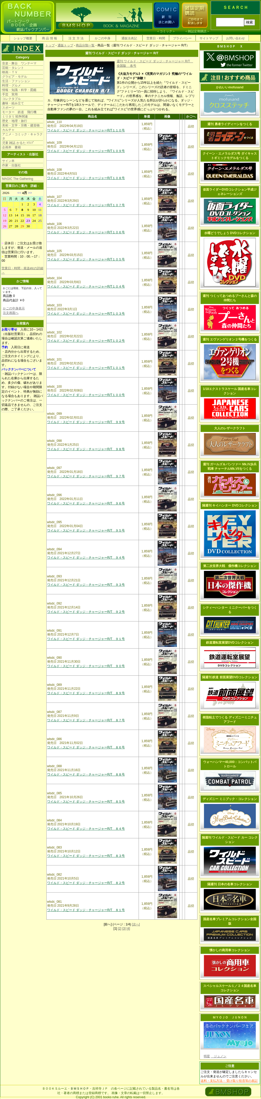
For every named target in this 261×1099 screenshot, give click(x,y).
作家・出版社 (11, 165)
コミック (166, 31)
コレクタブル (11, 99)
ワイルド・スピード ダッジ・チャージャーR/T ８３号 (86, 856)
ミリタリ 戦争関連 (15, 116)
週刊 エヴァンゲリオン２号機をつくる (230, 339)
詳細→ (35, 186)
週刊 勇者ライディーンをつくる (229, 124)
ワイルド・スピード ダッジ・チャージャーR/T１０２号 (86, 341)
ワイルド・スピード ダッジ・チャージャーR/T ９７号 (86, 476)
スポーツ (8, 107)
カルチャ (8, 130)
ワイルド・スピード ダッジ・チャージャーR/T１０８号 (86, 178)
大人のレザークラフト (229, 428)
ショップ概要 (23, 38)
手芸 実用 (10, 94)
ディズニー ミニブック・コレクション (230, 799)
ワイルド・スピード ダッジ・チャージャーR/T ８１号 (86, 910)
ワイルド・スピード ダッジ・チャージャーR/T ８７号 (86, 720)
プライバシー (182, 38)
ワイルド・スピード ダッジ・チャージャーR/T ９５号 (86, 530)
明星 (207, 1056)
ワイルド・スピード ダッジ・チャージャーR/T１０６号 (86, 232)
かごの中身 (102, 38)
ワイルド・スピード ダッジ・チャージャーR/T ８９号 (86, 693)
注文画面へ (10, 313)
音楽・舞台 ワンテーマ (19, 63)
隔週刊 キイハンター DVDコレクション (229, 505)
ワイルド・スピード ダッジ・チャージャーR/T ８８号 (86, 774)
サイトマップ (209, 38)
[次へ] (136, 924)
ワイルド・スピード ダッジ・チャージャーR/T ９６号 (86, 503)
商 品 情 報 (49, 38)
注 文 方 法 (76, 38)
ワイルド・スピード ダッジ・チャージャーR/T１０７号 (86, 205)
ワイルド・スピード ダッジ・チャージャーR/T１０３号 (86, 313)
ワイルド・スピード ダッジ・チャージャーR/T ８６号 (86, 747)
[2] (119, 928)
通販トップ (65, 45)
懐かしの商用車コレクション (229, 950)
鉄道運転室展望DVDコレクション (229, 642)
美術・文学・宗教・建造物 (21, 125)
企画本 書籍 (11, 147)
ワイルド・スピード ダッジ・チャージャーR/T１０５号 (86, 259)
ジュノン (218, 1056)
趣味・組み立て (13, 103)
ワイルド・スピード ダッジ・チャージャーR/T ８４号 (86, 829)
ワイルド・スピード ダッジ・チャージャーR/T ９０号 (86, 666)
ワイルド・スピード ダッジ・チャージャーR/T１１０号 (86, 130)
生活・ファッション (16, 81)
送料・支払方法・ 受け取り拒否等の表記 (229, 1081)
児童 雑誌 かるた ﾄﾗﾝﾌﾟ (18, 143)
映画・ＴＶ (10, 72)
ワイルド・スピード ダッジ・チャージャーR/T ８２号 (86, 883)
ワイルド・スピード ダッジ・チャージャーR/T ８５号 (86, 801)
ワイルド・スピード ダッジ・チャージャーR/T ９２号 (86, 612)
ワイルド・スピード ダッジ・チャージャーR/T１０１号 (86, 368)
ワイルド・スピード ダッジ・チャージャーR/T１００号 (86, 395)
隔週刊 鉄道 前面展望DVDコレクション (229, 677)
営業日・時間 (155, 38)
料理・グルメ (11, 85)
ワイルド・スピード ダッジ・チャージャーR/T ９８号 (86, 449)
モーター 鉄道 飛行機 (19, 112)
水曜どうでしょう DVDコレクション (230, 233)
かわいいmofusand (229, 87)
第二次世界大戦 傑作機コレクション (229, 566)
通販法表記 (129, 38)
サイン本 (8, 161)
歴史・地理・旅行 (14, 121)
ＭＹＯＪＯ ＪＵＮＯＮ (230, 1017)
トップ (50, 45)
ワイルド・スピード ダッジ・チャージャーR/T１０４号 (86, 286)
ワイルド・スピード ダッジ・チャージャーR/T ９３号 (86, 585)
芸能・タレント (13, 68)
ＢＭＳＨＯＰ (79, 1088)
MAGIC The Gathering (17, 179)
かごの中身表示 (14, 308)
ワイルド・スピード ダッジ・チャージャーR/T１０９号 (86, 151)
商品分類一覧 (85, 45)
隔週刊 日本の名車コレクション (229, 884)
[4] (128, 928)
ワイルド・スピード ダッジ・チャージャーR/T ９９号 (86, 422)
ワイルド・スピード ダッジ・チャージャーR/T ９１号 (86, 639)
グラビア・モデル (14, 76)
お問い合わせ (235, 38)
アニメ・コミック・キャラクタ (22, 136)
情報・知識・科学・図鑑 (19, 90)
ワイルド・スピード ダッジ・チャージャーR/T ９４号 (86, 557)
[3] (124, 928)
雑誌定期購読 (197, 31)
